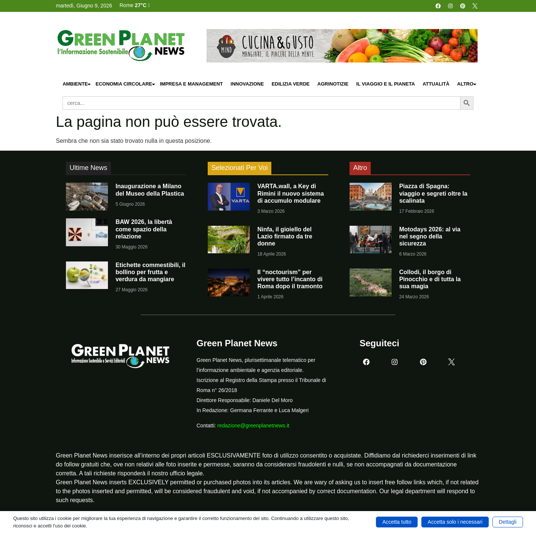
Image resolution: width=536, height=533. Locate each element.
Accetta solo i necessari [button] (455, 522)
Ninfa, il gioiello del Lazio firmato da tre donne (284, 236)
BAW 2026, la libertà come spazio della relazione (143, 229)
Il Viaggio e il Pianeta (385, 84)
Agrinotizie (333, 84)
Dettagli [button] (507, 522)
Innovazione (247, 84)
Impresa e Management (191, 84)
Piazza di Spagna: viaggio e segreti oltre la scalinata (433, 193)
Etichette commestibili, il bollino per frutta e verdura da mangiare (150, 272)
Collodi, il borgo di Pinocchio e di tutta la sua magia (429, 279)
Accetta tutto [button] (396, 522)
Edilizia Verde (291, 84)
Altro (467, 84)
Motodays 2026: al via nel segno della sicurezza (429, 236)
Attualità (435, 84)
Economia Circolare (126, 84)
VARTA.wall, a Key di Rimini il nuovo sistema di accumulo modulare (290, 193)
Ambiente (77, 84)
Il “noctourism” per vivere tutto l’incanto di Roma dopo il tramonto (289, 279)
